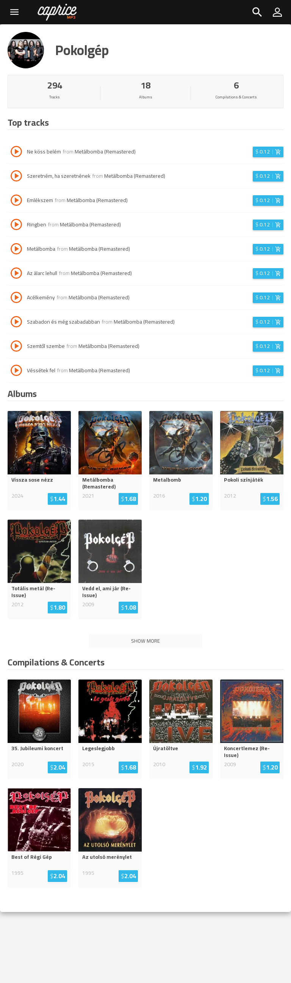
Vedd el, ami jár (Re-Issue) (106, 592)
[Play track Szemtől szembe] (16, 347)
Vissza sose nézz (32, 479)
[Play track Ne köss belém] (16, 153)
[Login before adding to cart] (268, 152)
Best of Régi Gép (31, 856)
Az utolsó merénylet (107, 856)
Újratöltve (165, 748)
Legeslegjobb (98, 748)
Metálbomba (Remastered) (105, 151)
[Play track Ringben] (16, 225)
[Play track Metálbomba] (16, 250)
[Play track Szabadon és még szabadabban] (16, 323)
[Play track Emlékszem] (16, 201)
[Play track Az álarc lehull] (16, 274)
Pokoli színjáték (243, 479)
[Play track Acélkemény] (16, 298)
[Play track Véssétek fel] (16, 371)
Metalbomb (167, 479)
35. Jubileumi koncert (37, 748)
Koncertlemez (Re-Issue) (247, 752)
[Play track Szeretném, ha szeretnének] (16, 177)
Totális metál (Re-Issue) (33, 592)
